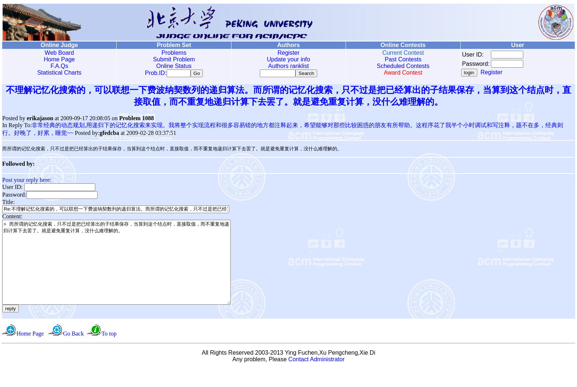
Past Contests (403, 59)
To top (109, 352)
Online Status (174, 66)
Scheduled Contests (403, 66)
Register (288, 53)
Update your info (288, 59)
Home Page (59, 59)
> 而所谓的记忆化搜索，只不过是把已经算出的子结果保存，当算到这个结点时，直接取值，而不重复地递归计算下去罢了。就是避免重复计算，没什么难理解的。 (130, 272)
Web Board (59, 53)
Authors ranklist (288, 66)
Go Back (73, 352)
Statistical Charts (59, 72)
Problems (174, 53)
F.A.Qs (59, 66)
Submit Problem (174, 59)
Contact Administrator (316, 378)
